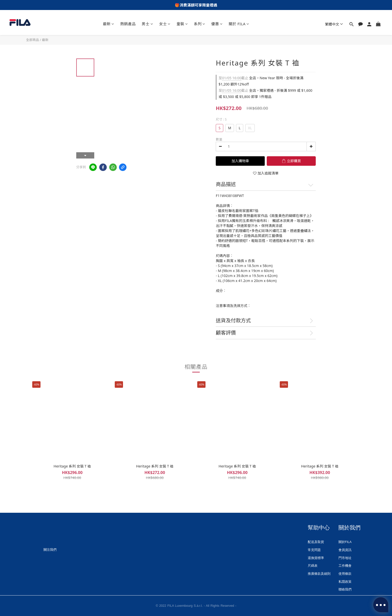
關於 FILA (238, 23)
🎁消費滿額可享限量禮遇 (196, 5)
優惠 (217, 23)
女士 (164, 23)
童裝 (182, 23)
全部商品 (32, 40)
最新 (108, 23)
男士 (147, 23)
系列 (199, 23)
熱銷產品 (128, 23)
